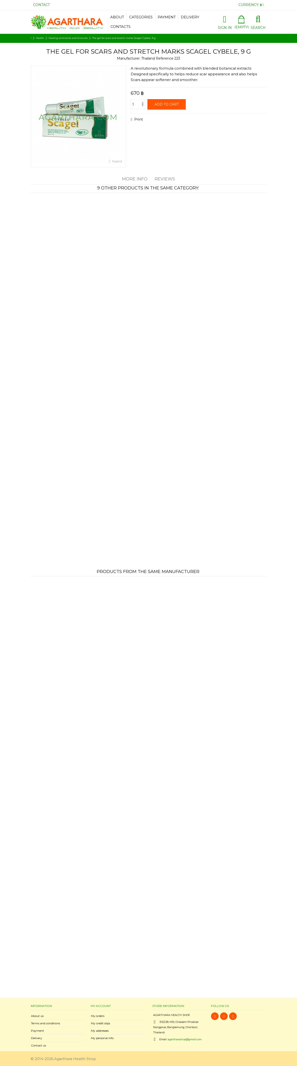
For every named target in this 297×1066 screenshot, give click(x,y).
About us (37, 1016)
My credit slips (100, 1023)
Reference (164, 58)
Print (138, 119)
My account (101, 1006)
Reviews (165, 179)
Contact (41, 5)
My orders (97, 1016)
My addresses (100, 1030)
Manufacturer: (128, 58)
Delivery (36, 1038)
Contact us (38, 1045)
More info (134, 179)
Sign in (225, 27)
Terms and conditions (45, 1023)
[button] (140, 17)
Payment (37, 1030)
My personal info (102, 1038)
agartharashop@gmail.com (185, 1039)
